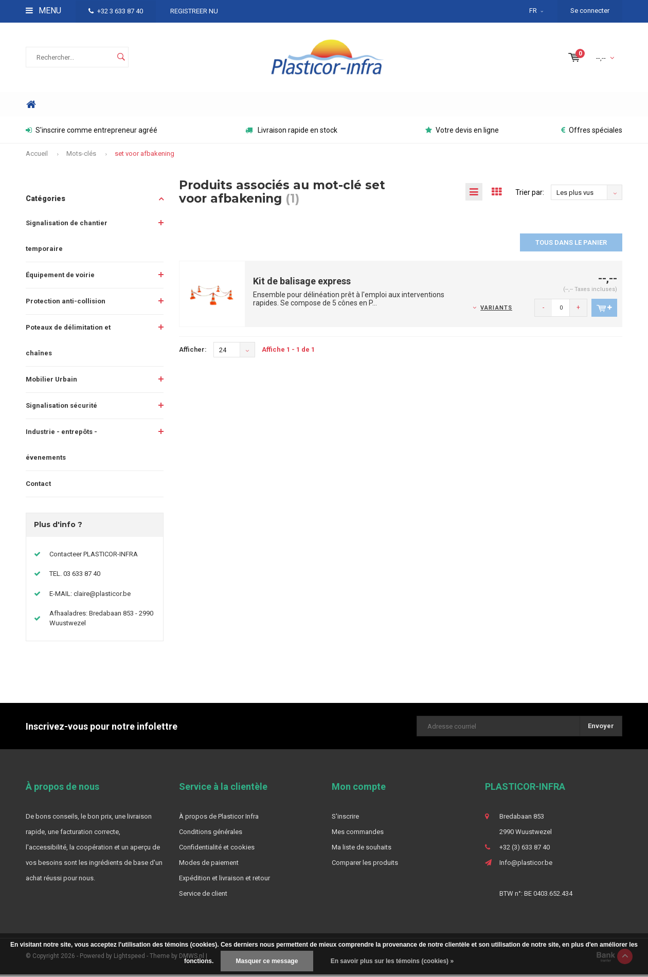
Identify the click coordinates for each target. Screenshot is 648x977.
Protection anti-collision (65, 303)
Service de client (203, 896)
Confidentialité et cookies (217, 850)
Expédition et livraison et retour (224, 880)
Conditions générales (210, 834)
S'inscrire (345, 819)
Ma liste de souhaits (361, 850)
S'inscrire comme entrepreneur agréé (91, 133)
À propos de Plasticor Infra (219, 819)
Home (30, 107)
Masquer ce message (267, 961)
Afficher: (193, 352)
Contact (38, 486)
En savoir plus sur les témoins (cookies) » (392, 961)
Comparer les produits (365, 865)
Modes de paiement (209, 865)
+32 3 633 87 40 (115, 11)
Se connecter (589, 10)
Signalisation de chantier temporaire (66, 238)
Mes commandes (358, 834)
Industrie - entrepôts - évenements (61, 447)
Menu (43, 10)
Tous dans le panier (571, 245)
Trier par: (529, 195)
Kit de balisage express (302, 283)
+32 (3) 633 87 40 (524, 850)
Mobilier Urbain (51, 382)
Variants (496, 310)
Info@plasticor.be (525, 865)
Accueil (37, 156)
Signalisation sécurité (61, 408)
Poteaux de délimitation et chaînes (68, 342)
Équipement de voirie (60, 277)
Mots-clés (81, 156)
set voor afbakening (144, 156)
